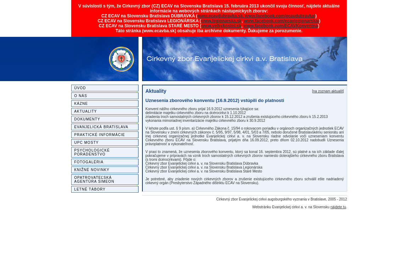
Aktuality (85, 111)
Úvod (80, 88)
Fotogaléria (89, 162)
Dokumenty (87, 119)
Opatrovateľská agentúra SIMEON (94, 179)
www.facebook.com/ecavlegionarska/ (281, 20)
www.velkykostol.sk (221, 25)
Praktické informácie (99, 135)
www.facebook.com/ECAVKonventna (281, 25)
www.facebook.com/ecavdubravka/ (280, 15)
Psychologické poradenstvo (92, 152)
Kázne (81, 104)
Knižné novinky (91, 170)
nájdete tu (338, 207)
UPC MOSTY (86, 142)
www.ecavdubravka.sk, (221, 15)
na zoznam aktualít (328, 91)
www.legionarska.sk (221, 20)
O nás (80, 96)
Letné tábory (90, 189)
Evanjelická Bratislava (101, 127)
